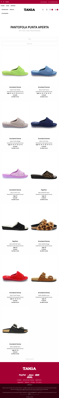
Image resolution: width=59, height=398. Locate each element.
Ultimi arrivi (5, 13)
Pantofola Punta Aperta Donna (15, 91)
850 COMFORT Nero (43, 192)
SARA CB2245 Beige (43, 244)
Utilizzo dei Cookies (28, 380)
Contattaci (44, 2)
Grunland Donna (15, 87)
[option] (15, 68)
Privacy (33, 382)
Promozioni (5, 9)
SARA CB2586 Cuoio (43, 295)
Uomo (7, 5)
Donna (2, 5)
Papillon (44, 190)
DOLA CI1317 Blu (43, 141)
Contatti (19, 380)
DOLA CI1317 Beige (15, 141)
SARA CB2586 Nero (15, 347)
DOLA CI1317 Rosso (15, 295)
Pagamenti (20, 382)
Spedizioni (38, 380)
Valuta (7, 2)
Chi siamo (39, 382)
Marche (12, 9)
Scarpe (27, 30)
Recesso (27, 382)
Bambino (13, 5)
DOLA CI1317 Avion (44, 90)
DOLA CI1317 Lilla (15, 192)
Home (20, 30)
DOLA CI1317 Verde (15, 90)
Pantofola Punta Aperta (35, 30)
